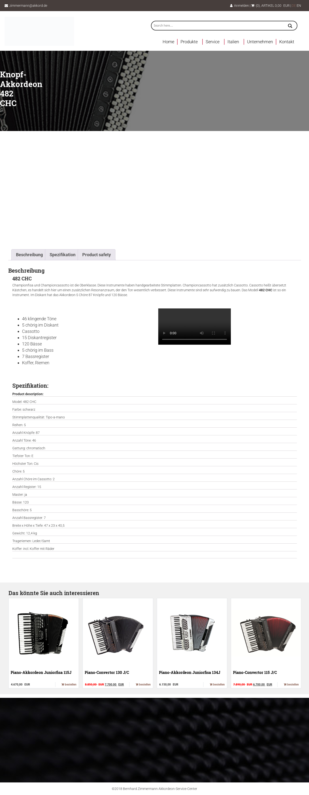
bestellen (68, 684)
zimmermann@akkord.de (28, 5)
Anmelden (239, 5)
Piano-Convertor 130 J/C (107, 672)
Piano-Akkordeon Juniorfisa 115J (41, 672)
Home (168, 41)
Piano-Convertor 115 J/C (255, 672)
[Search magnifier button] (290, 26)
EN (299, 5)
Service (212, 41)
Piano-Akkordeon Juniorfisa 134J (189, 672)
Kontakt (286, 41)
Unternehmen (260, 41)
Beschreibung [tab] (29, 254)
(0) (255, 5)
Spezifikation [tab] (62, 254)
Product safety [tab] (96, 254)
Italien (233, 41)
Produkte (189, 41)
